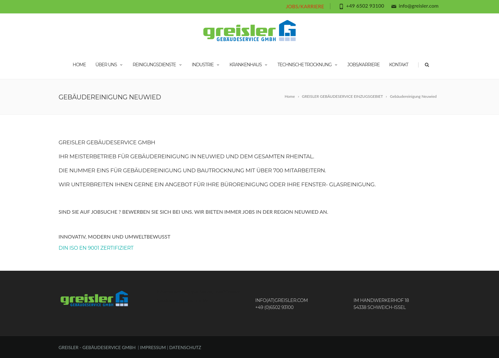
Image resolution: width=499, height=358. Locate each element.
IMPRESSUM (153, 347)
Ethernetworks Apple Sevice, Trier (189, 291)
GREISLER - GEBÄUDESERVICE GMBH (97, 347)
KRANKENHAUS (248, 65)
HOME (79, 65)
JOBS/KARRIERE (305, 6)
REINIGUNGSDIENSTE (157, 65)
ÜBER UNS (109, 65)
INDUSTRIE (206, 65)
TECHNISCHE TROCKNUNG (308, 65)
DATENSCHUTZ (185, 347)
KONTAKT (398, 65)
